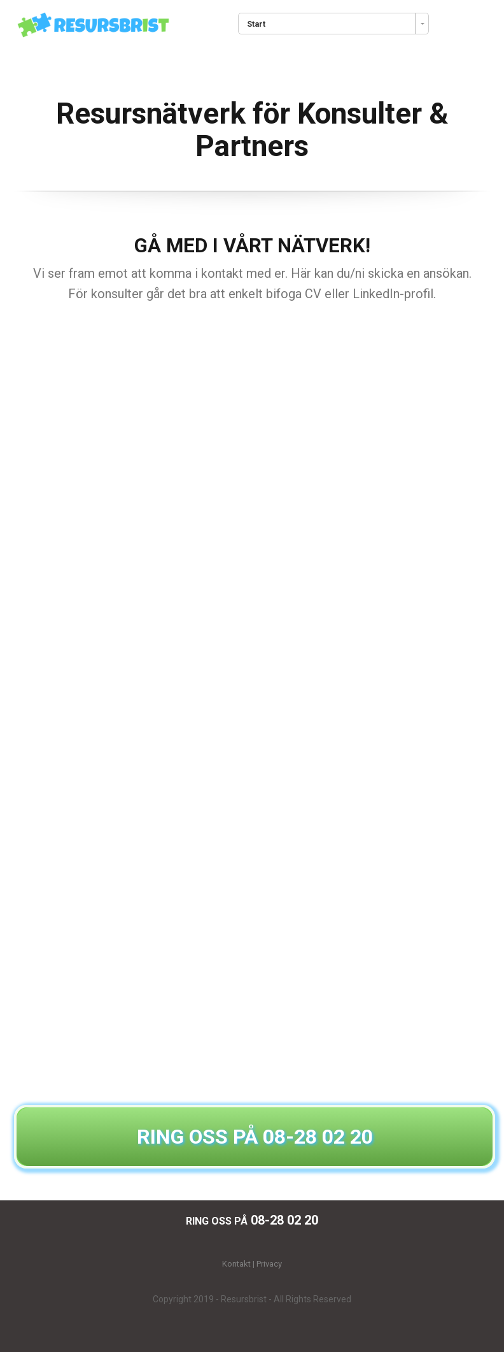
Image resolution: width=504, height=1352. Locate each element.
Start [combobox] (256, 24)
